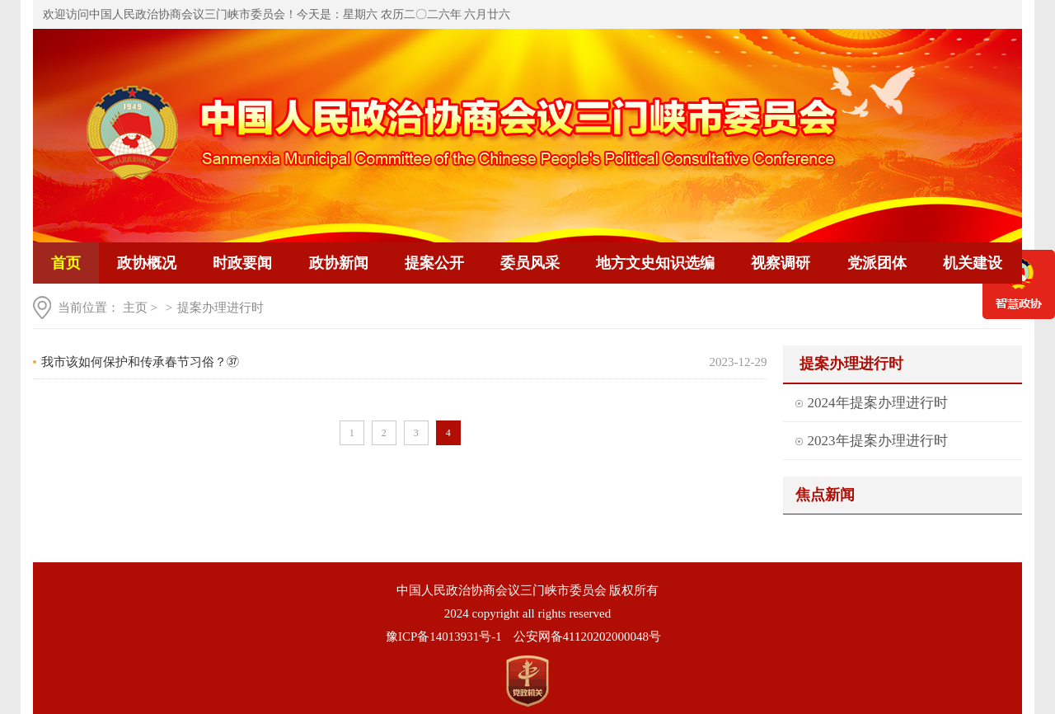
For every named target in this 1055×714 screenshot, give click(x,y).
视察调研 (780, 263)
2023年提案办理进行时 (878, 441)
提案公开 (434, 263)
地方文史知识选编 (655, 263)
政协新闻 (338, 263)
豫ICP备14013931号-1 (444, 636)
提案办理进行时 (220, 307)
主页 (135, 307)
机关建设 (972, 263)
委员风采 (530, 263)
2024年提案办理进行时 (878, 403)
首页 (66, 263)
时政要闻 (242, 263)
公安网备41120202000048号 (587, 636)
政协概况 (146, 263)
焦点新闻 (825, 494)
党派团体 (877, 263)
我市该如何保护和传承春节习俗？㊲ (140, 362)
